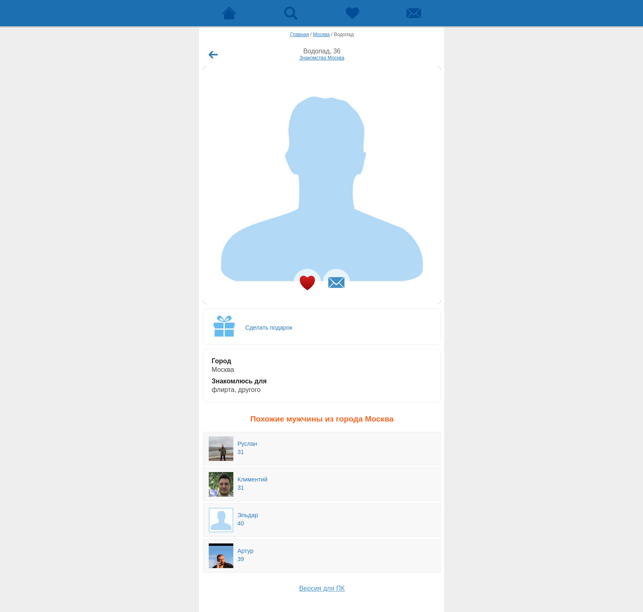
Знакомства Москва (321, 58)
